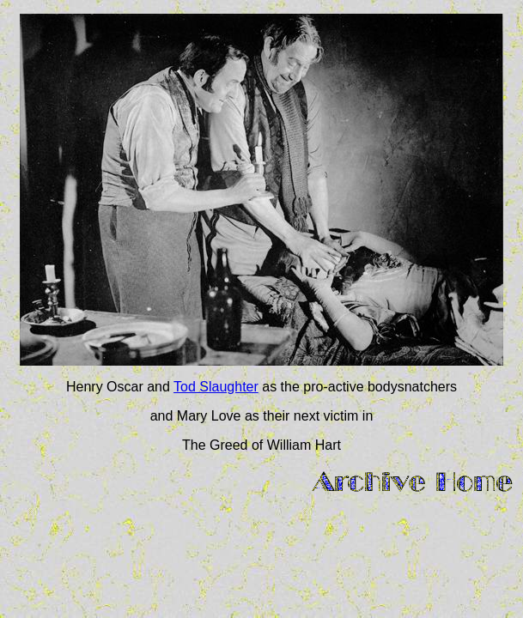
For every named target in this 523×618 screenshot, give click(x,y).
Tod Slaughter (215, 386)
